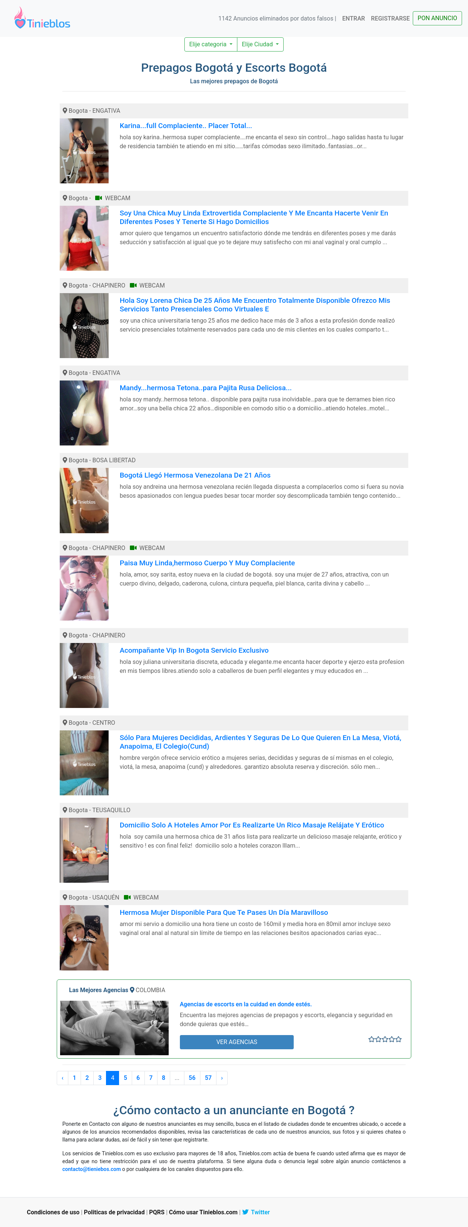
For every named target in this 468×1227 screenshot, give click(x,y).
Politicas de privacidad (114, 1212)
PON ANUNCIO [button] (437, 18)
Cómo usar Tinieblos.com (203, 1212)
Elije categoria (208, 44)
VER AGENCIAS (237, 1042)
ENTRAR (353, 18)
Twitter (256, 1212)
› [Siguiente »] (222, 1077)
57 (208, 1077)
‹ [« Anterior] (62, 1077)
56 (192, 1077)
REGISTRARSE (390, 18)
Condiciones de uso (53, 1212)
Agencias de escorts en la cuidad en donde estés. (246, 1004)
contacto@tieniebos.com (91, 1169)
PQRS (157, 1212)
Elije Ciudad (258, 44)
